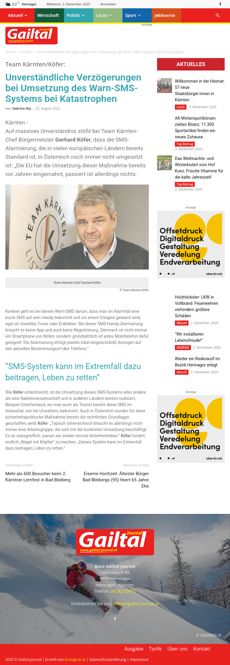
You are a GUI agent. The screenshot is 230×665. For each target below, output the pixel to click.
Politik (75, 15)
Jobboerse (164, 15)
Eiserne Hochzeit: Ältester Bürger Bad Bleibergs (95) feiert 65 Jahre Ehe (116, 480)
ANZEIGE (183, 347)
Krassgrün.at (75, 659)
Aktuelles (190, 64)
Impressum (139, 659)
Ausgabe (133, 648)
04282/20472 (123, 591)
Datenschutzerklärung (108, 659)
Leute (104, 15)
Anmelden (108, 4)
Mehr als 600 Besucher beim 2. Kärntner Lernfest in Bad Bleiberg (37, 477)
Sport (133, 15)
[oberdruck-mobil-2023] (191, 276)
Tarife (155, 648)
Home (10, 52)
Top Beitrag (185, 144)
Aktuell (17, 15)
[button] (217, 15)
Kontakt (201, 648)
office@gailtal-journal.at (136, 603)
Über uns (177, 648)
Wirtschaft (48, 15)
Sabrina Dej (21, 108)
